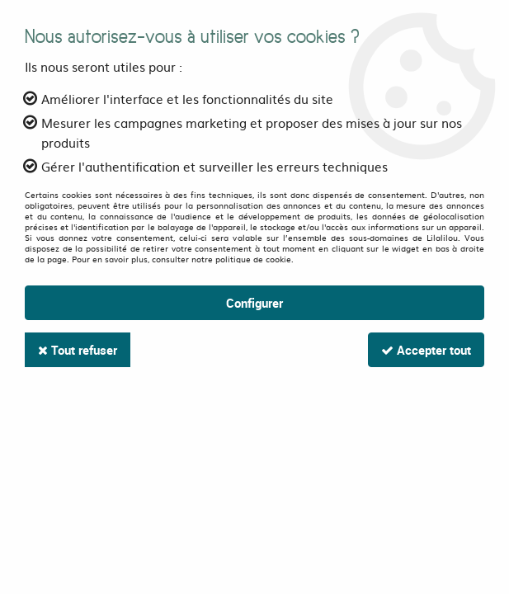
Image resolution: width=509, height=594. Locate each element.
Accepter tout (426, 350)
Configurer (254, 303)
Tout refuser (77, 350)
